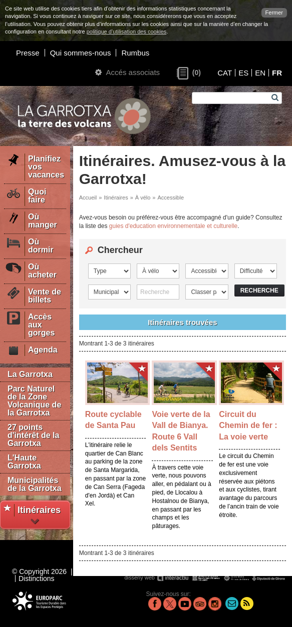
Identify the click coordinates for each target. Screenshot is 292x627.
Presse (28, 52)
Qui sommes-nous (80, 52)
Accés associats (127, 72)
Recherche (259, 290)
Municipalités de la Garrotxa (35, 484)
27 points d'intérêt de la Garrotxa (33, 435)
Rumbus (135, 52)
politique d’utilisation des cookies (127, 31)
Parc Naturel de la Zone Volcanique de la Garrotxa (34, 400)
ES (243, 72)
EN (260, 72)
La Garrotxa (30, 374)
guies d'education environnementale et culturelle (173, 226)
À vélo (143, 197)
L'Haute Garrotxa (24, 462)
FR (277, 72)
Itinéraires (116, 197)
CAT (224, 72)
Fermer (274, 13)
